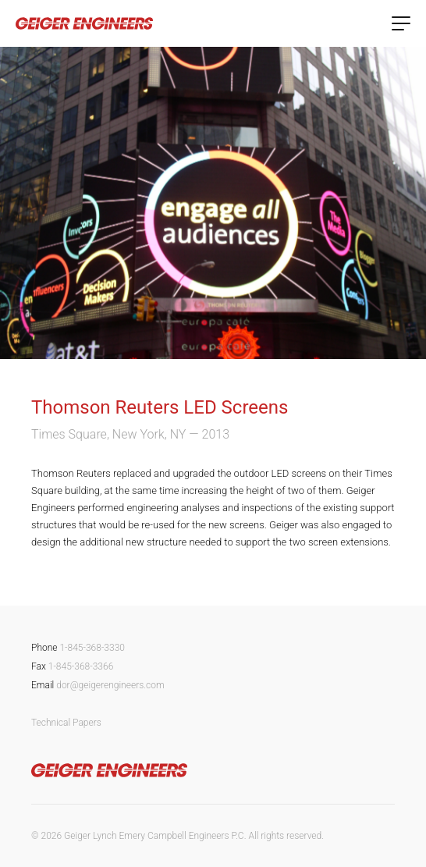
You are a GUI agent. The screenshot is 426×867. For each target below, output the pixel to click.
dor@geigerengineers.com (110, 685)
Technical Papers (66, 722)
